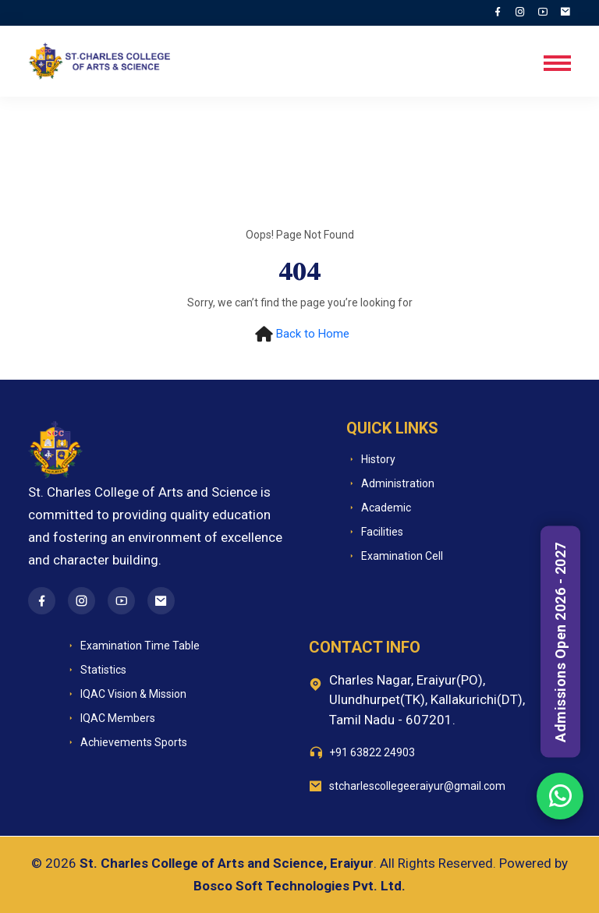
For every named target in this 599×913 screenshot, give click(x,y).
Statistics (96, 670)
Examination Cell (394, 556)
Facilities (374, 532)
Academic (378, 508)
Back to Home (312, 334)
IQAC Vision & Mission (126, 694)
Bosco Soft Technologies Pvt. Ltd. (299, 886)
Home (74, 141)
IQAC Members (110, 718)
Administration (390, 484)
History (370, 459)
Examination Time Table (133, 646)
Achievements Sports (126, 742)
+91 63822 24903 (372, 752)
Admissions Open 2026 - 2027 (560, 642)
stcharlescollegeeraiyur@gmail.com (417, 786)
